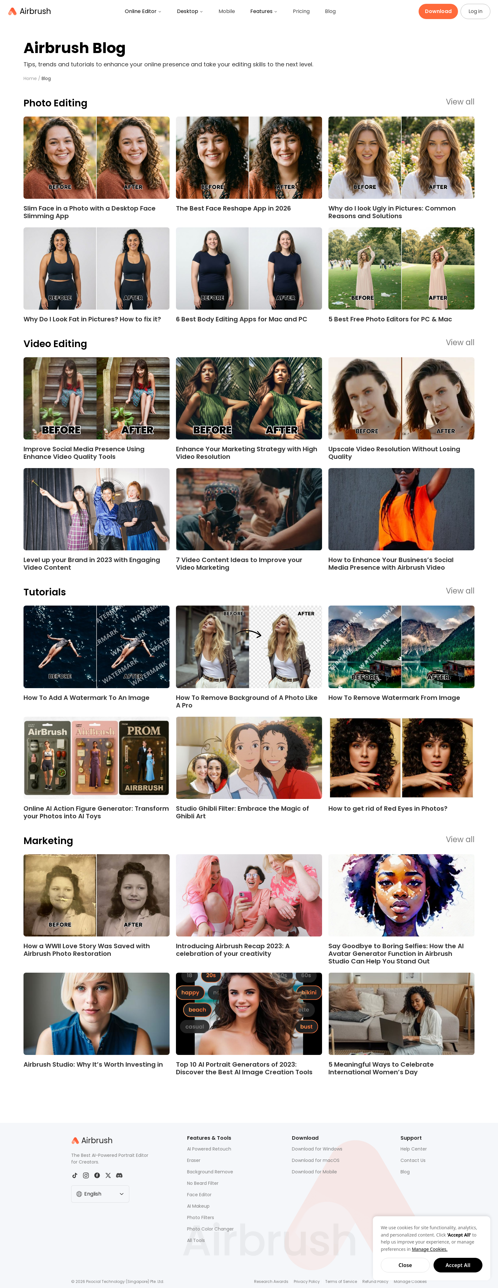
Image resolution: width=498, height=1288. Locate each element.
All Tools (196, 1240)
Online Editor (143, 11)
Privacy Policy (307, 1281)
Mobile (227, 11)
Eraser (193, 1160)
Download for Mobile (314, 1172)
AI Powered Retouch (209, 1149)
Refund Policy (375, 1281)
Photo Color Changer (210, 1229)
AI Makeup (198, 1206)
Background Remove (210, 1172)
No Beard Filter (203, 1183)
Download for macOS (316, 1160)
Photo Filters (200, 1217)
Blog (330, 11)
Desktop (190, 11)
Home (30, 78)
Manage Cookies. (430, 1249)
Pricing (301, 11)
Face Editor (199, 1194)
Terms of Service (341, 1281)
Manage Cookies (410, 1281)
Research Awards (271, 1281)
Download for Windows (317, 1149)
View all (460, 102)
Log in (475, 11)
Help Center (413, 1149)
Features (264, 11)
